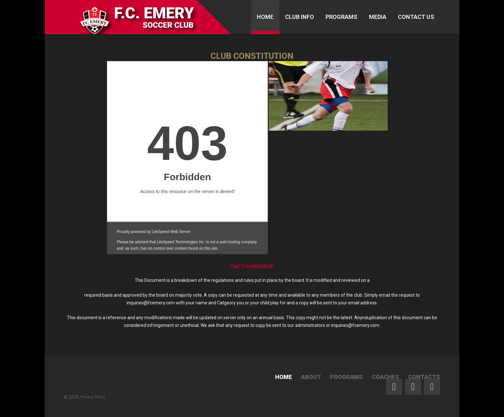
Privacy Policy (93, 397)
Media (377, 17)
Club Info (299, 17)
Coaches (385, 377)
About (311, 377)
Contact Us (416, 17)
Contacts (424, 377)
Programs (341, 17)
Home (265, 17)
